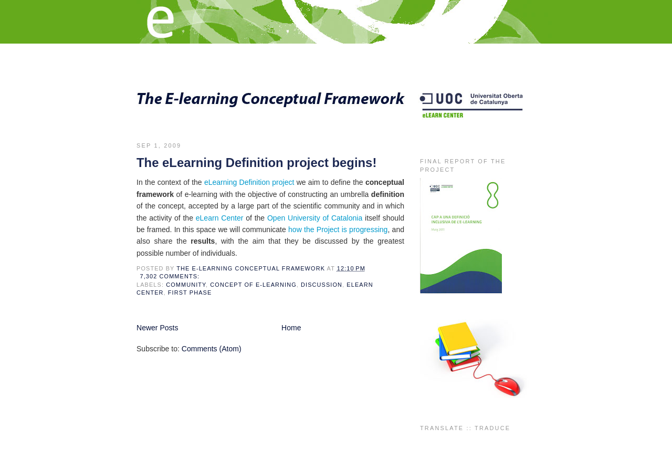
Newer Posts (157, 328)
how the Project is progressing (337, 229)
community (186, 284)
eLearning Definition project (249, 182)
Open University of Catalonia (314, 218)
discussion (321, 284)
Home (291, 328)
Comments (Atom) (212, 349)
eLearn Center (220, 218)
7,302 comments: (171, 276)
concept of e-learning (253, 284)
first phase (190, 292)
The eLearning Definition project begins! (256, 162)
